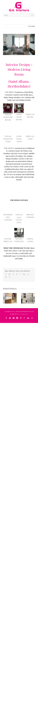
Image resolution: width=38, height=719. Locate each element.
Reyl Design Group (22, 314)
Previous (32, 26)
